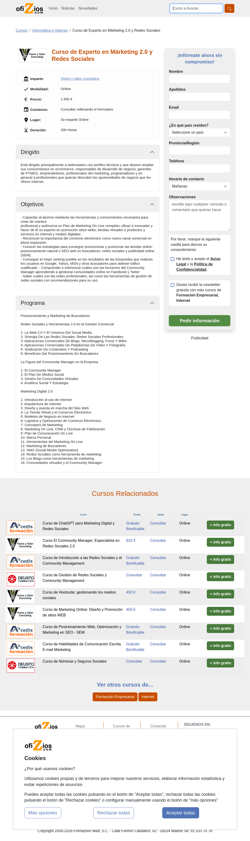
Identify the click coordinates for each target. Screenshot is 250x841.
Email (174, 107)
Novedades (87, 8)
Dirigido (30, 152)
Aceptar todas (180, 812)
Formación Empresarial (115, 697)
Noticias (68, 8)
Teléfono (176, 161)
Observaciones (182, 197)
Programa (33, 303)
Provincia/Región (184, 143)
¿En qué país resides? (188, 125)
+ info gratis (220, 525)
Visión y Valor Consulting (80, 78)
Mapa (80, 726)
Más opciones (42, 812)
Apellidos (177, 89)
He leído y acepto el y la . (198, 264)
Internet (147, 697)
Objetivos (32, 204)
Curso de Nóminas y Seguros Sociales (74, 661)
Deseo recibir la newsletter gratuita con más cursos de (198, 293)
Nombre (176, 71)
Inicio (53, 8)
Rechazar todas (113, 812)
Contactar (158, 726)
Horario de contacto (186, 179)
